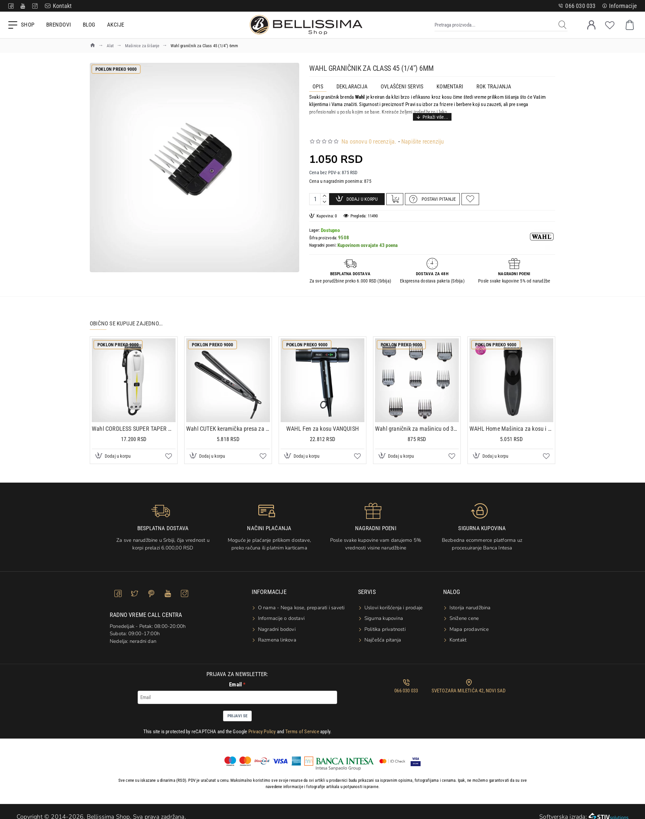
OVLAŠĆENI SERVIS (402, 86)
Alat (110, 45)
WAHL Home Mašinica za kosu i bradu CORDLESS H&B (511, 423)
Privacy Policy (262, 726)
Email (235, 679)
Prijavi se (237, 710)
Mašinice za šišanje (142, 45)
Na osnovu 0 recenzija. (368, 133)
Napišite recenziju (422, 133)
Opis (318, 86)
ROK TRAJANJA (493, 86)
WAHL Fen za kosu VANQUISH (322, 423)
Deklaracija (351, 86)
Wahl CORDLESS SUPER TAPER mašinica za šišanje (134, 423)
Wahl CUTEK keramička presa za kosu (228, 423)
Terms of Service (302, 726)
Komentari (450, 86)
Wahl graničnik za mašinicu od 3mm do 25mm (417, 423)
